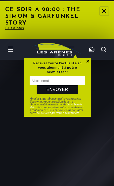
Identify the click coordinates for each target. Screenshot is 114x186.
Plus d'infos (14, 28)
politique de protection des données (58, 112)
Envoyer (57, 89)
